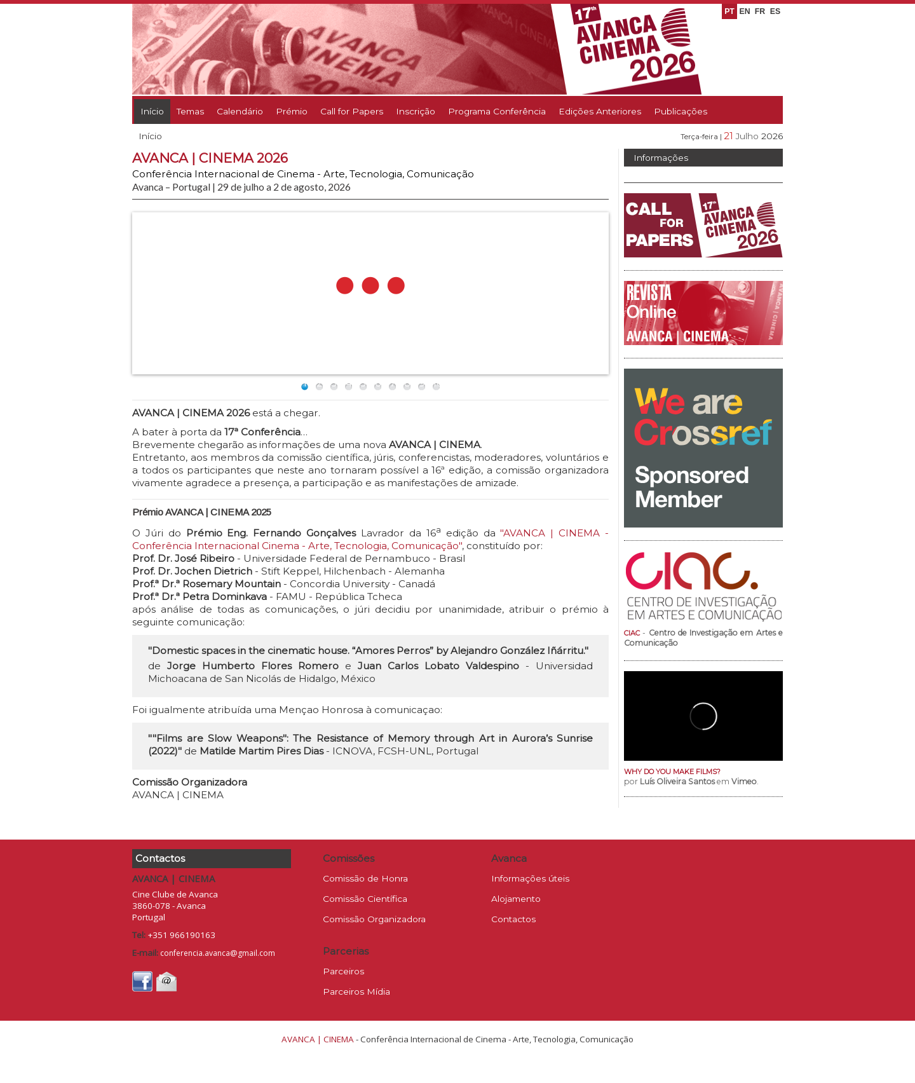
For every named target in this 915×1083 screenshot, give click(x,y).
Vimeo (744, 781)
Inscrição (415, 111)
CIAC (632, 633)
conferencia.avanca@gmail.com (217, 953)
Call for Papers (351, 111)
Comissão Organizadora (374, 919)
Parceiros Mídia (356, 991)
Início (152, 111)
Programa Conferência (497, 111)
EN (744, 11)
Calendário (240, 111)
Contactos (513, 919)
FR (760, 11)
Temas (190, 111)
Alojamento (516, 899)
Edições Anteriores (600, 111)
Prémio (292, 111)
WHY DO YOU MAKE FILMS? (672, 771)
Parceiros (343, 971)
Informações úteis (530, 878)
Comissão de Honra (365, 878)
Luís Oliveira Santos (677, 781)
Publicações (680, 111)
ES (775, 11)
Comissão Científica (365, 899)
